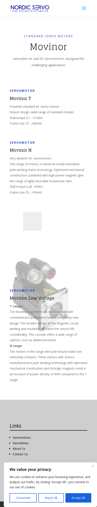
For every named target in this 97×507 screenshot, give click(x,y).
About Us (19, 449)
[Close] (92, 465)
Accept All (78, 498)
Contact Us (20, 454)
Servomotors (22, 437)
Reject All (51, 498)
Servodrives (21, 443)
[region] (50, 484)
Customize (23, 498)
